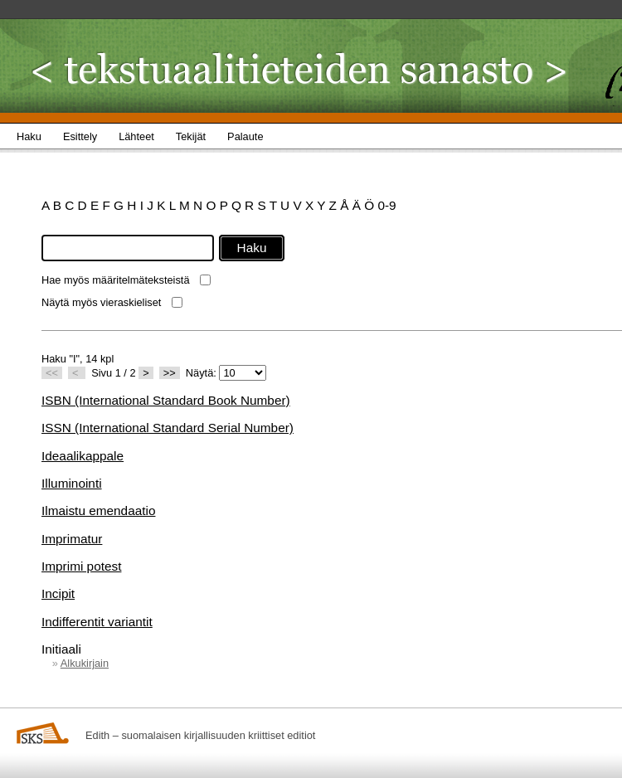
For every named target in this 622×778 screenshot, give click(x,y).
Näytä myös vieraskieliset (101, 302)
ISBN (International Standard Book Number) (165, 400)
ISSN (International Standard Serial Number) (167, 428)
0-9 (386, 205)
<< (52, 373)
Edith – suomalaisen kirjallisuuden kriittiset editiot (200, 735)
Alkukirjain (85, 663)
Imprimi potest (81, 566)
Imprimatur (71, 539)
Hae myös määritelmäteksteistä (115, 280)
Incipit (58, 593)
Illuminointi (71, 483)
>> (169, 373)
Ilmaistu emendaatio (98, 510)
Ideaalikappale (82, 456)
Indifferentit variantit (97, 622)
